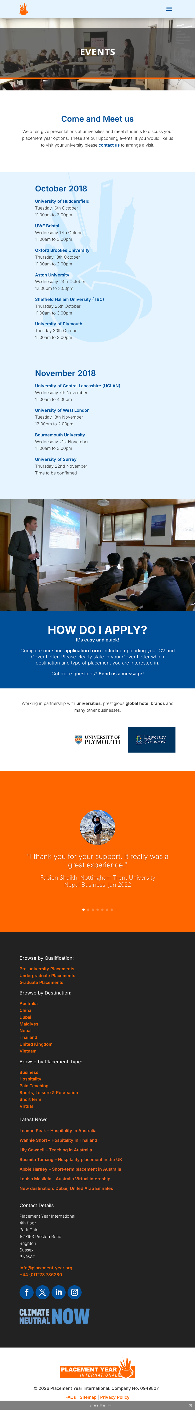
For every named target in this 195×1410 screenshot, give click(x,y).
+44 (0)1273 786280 (41, 1274)
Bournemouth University (60, 434)
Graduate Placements (41, 982)
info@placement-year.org (46, 1267)
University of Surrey (56, 459)
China (25, 1010)
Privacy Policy (115, 1397)
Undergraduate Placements (47, 975)
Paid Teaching (34, 1085)
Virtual (26, 1106)
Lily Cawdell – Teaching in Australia (56, 1149)
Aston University (52, 274)
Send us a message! (121, 673)
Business (29, 1072)
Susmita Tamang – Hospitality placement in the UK (71, 1159)
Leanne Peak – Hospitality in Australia (58, 1130)
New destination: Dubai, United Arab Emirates (66, 1188)
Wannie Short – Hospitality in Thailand (58, 1140)
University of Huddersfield (62, 201)
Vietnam (28, 1051)
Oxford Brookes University (62, 250)
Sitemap (88, 1397)
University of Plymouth (58, 323)
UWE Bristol (47, 225)
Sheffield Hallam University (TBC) (69, 299)
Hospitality (30, 1078)
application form (82, 650)
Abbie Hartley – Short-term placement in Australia (70, 1169)
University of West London (62, 410)
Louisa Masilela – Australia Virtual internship (65, 1178)
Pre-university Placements (47, 968)
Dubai (25, 1017)
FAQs (70, 1397)
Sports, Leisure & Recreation (49, 1092)
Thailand (28, 1037)
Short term (30, 1099)
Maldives (29, 1024)
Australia (29, 1003)
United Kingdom (36, 1044)
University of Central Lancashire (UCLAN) (77, 385)
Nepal (26, 1030)
